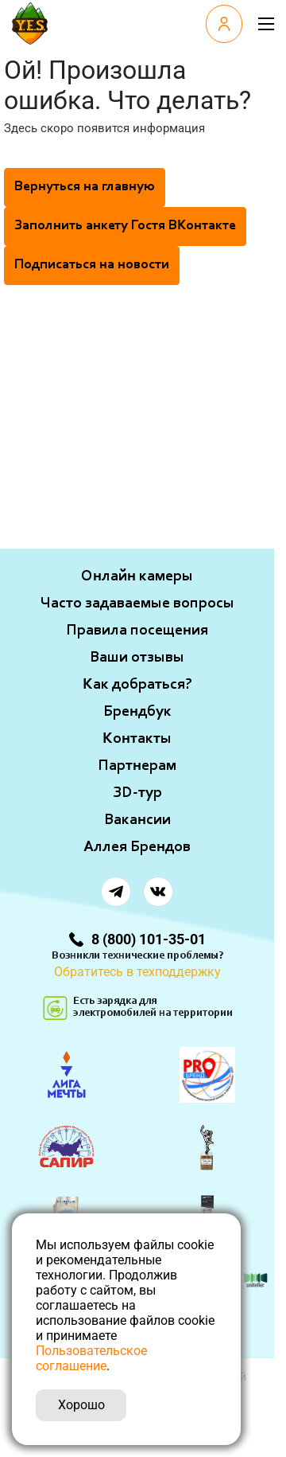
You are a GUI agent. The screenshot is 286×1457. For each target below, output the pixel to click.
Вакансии (137, 820)
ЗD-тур (137, 793)
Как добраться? (137, 685)
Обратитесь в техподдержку (137, 971)
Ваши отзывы (137, 658)
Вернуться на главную (84, 187)
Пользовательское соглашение (91, 1358)
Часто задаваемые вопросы (137, 603)
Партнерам (137, 766)
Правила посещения (137, 631)
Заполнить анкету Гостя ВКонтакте (125, 226)
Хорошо (81, 1404)
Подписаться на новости (91, 265)
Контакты (137, 739)
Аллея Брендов (137, 847)
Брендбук (137, 712)
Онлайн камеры (137, 576)
